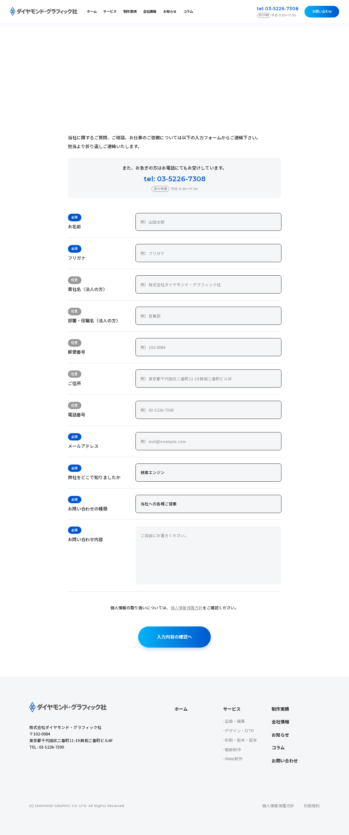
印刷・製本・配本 (241, 740)
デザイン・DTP (239, 731)
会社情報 (149, 11)
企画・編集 (235, 721)
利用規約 (312, 806)
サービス (232, 709)
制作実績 (130, 11)
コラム (188, 11)
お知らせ (169, 11)
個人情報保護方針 (186, 608)
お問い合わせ (322, 11)
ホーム (92, 11)
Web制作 (233, 759)
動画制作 (233, 749)
